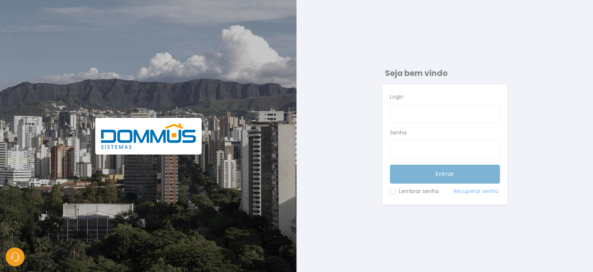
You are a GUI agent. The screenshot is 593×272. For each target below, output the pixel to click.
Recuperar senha (475, 191)
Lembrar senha (419, 191)
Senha (398, 132)
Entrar (444, 174)
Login (397, 96)
